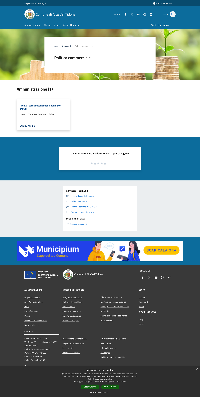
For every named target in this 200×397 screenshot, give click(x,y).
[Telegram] (149, 14)
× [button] (197, 369)
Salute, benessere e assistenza (114, 315)
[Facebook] (123, 14)
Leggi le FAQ (67, 347)
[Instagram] (143, 14)
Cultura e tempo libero (72, 301)
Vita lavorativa (68, 306)
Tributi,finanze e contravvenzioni (115, 306)
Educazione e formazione (111, 297)
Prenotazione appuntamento (74, 338)
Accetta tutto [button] (90, 387)
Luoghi (141, 319)
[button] (100, 392)
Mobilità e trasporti (70, 320)
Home (55, 46)
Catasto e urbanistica (71, 315)
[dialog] (100, 381)
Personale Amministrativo (35, 320)
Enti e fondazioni (31, 311)
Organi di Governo (32, 297)
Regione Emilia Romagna (35, 3)
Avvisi (141, 306)
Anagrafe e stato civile (72, 297)
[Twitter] (130, 14)
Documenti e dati (31, 325)
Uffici (26, 306)
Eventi (141, 323)
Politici (27, 315)
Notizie (142, 297)
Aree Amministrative (33, 301)
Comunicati (143, 301)
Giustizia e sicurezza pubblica (113, 301)
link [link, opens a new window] (124, 381)
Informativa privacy (109, 347)
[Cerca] (172, 14)
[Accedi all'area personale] (163, 3)
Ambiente (105, 311)
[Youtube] (136, 14)
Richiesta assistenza (71, 352)
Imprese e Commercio (71, 311)
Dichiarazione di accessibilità (113, 357)
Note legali (105, 352)
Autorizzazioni (107, 320)
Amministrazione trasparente (113, 338)
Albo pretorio (106, 343)
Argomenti (66, 46)
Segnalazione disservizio (73, 343)
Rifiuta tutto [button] (110, 387)
